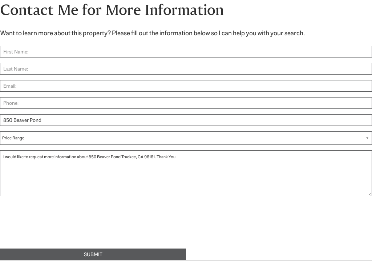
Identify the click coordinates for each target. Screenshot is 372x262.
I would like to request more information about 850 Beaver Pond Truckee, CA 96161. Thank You (186, 173)
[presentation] (55, 226)
